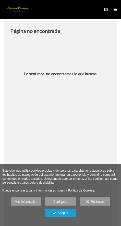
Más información (26, 202)
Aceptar (60, 213)
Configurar (60, 202)
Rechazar (95, 202)
